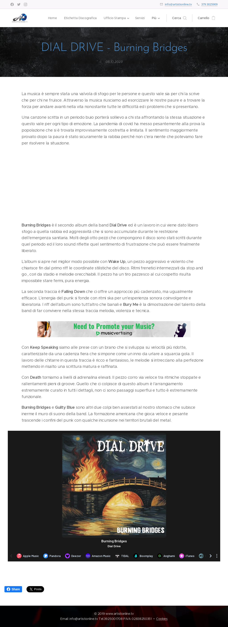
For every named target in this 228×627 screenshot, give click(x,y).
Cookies (162, 619)
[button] (179, 18)
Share (13, 589)
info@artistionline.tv (178, 4)
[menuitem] (52, 18)
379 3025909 (209, 4)
